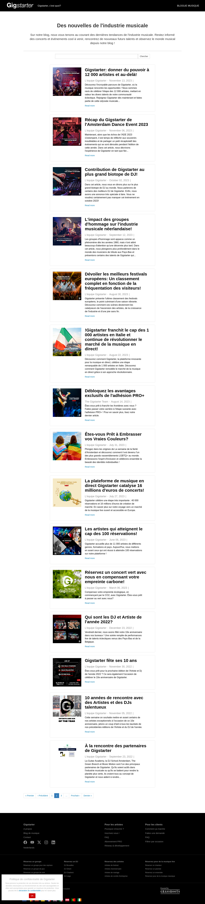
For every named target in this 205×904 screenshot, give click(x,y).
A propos (27, 829)
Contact (27, 837)
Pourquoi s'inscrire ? (114, 829)
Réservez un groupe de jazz (34, 869)
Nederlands (28, 847)
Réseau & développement (117, 845)
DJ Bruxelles (69, 865)
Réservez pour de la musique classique (160, 876)
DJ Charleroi (69, 873)
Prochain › (75, 795)
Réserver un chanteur (153, 865)
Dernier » (88, 795)
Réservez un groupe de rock (34, 873)
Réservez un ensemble (154, 873)
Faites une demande (155, 833)
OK (32, 896)
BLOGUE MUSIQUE (188, 5)
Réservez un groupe (32, 861)
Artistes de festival (111, 865)
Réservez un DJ (71, 861)
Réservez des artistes (114, 861)
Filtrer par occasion (154, 841)
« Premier (29, 795)
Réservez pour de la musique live (160, 861)
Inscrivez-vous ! (112, 833)
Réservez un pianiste (153, 869)
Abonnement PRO (113, 841)
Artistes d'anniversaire (113, 869)
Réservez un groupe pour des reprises (38, 865)
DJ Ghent (67, 869)
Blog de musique (31, 833)
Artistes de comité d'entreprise (116, 876)
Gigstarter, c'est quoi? (49, 5)
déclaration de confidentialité (30, 891)
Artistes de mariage (112, 873)
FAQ (107, 837)
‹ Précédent (43, 795)
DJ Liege (67, 876)
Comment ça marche (155, 829)
